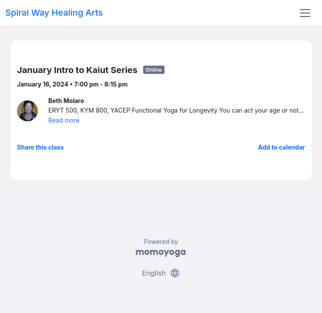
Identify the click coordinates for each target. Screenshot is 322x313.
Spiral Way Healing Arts (54, 12)
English (161, 273)
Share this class (40, 147)
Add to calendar (281, 147)
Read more (63, 120)
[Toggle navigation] (305, 13)
